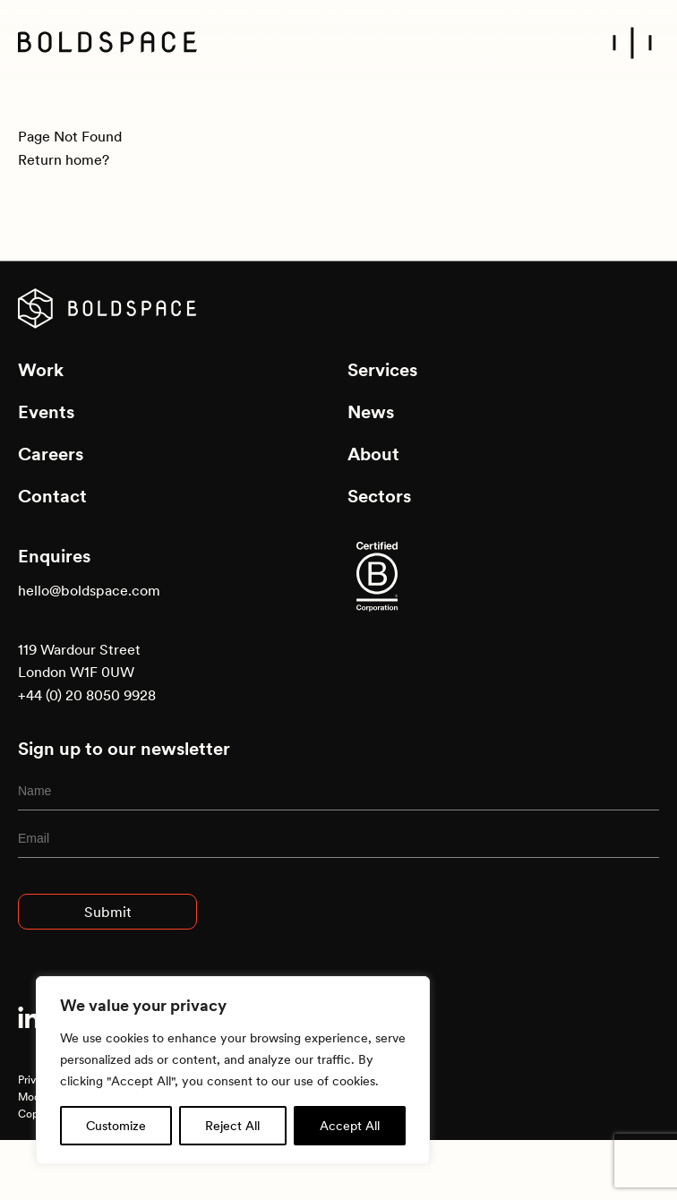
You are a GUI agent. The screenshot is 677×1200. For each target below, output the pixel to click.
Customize (116, 1126)
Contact (52, 496)
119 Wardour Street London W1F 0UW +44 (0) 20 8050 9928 (87, 672)
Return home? (63, 159)
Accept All (350, 1126)
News (370, 412)
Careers (50, 454)
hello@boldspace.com (89, 590)
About (373, 454)
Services (382, 369)
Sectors (379, 496)
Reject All (232, 1126)
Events (46, 412)
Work (41, 369)
